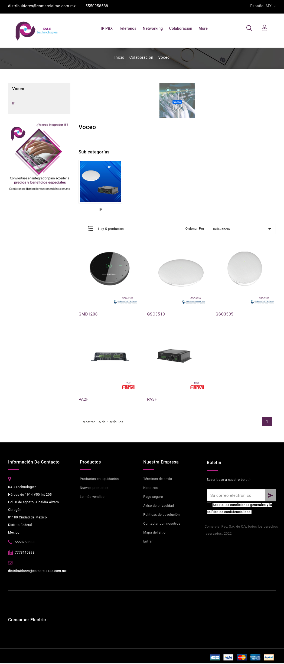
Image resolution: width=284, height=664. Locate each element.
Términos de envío (157, 479)
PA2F (84, 399)
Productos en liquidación (99, 479)
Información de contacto (34, 462)
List (90, 228)
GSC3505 (224, 314)
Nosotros (150, 488)
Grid (81, 228)
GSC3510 (156, 314)
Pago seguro (153, 497)
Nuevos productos (94, 488)
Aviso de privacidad (158, 506)
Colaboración (180, 28)
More (203, 28)
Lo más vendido (92, 497)
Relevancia (243, 229)
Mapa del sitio (154, 532)
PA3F (152, 399)
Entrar (148, 541)
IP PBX (107, 28)
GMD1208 (88, 314)
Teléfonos (127, 28)
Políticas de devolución (161, 515)
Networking (153, 28)
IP (13, 103)
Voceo (18, 88)
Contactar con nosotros (161, 523)
